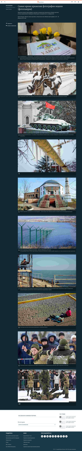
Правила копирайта (27, 440)
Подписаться (8, 440)
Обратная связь (26, 442)
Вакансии (25, 444)
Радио (7, 442)
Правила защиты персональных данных (31, 446)
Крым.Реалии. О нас (27, 435)
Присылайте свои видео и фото (12, 435)
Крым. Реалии (9, 9)
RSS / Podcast (8, 444)
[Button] (9, 24)
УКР (72, 1)
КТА (75, 1)
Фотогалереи (9, 5)
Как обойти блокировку (11, 446)
